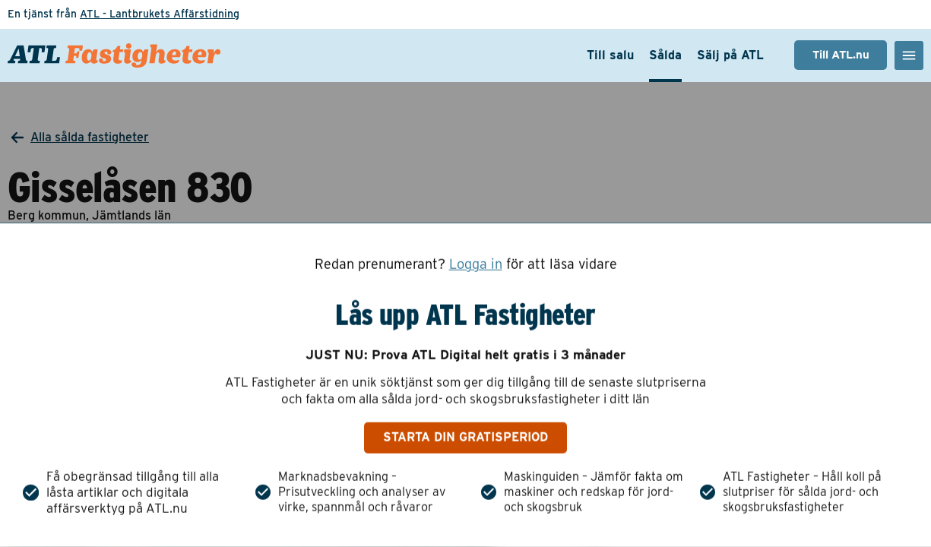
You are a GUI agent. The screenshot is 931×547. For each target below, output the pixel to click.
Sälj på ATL (730, 55)
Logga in (475, 264)
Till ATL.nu (840, 55)
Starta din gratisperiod (465, 437)
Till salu (610, 55)
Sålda (665, 55)
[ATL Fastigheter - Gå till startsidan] (114, 55)
